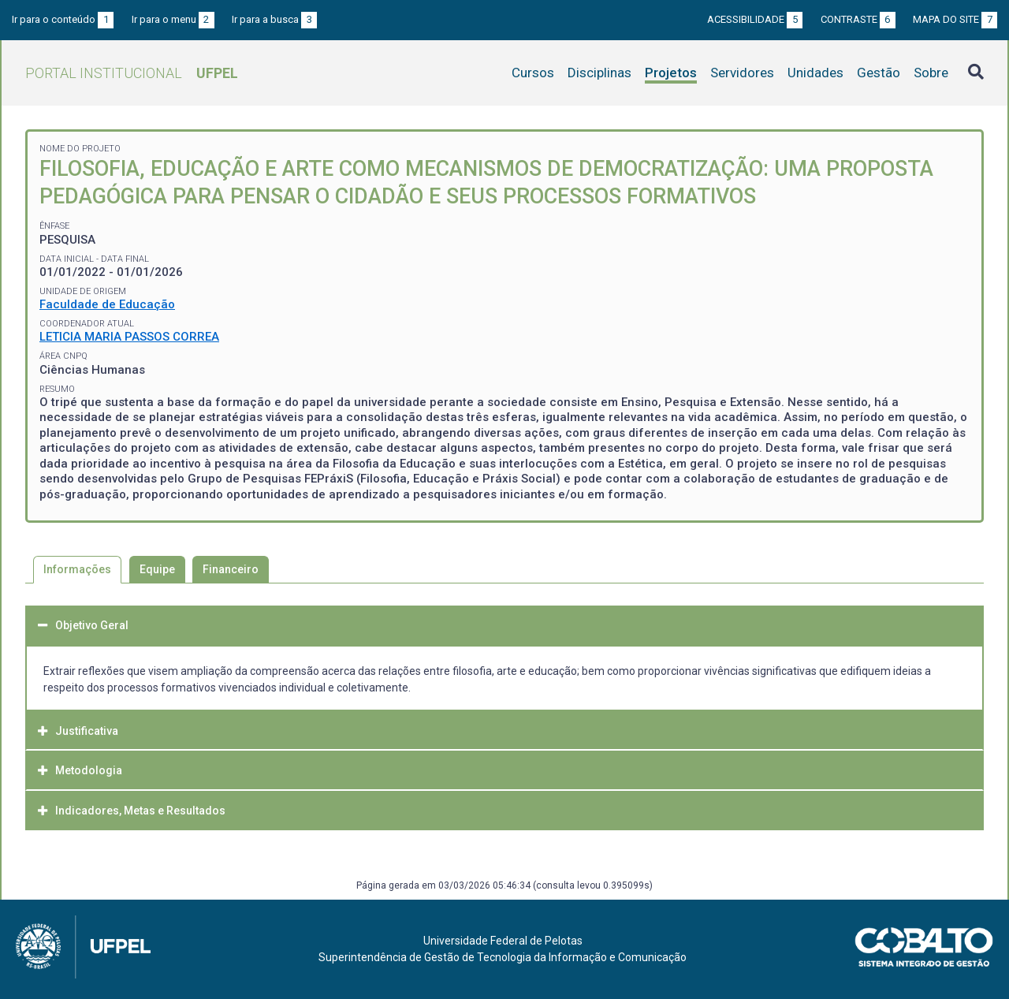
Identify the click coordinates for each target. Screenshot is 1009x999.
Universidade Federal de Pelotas (503, 940)
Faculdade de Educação (107, 304)
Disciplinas (599, 72)
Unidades (815, 72)
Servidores (742, 72)
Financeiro (231, 569)
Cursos (533, 72)
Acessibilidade (754, 19)
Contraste (858, 19)
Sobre (931, 72)
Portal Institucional (131, 73)
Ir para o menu (173, 19)
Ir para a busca (274, 19)
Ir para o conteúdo (63, 19)
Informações (77, 569)
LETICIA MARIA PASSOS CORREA (129, 337)
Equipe (157, 569)
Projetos (671, 72)
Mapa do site (955, 19)
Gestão (878, 72)
